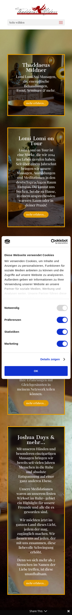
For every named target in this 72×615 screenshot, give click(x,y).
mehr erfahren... (36, 103)
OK (36, 371)
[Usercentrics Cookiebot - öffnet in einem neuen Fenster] (51, 241)
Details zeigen (50, 359)
